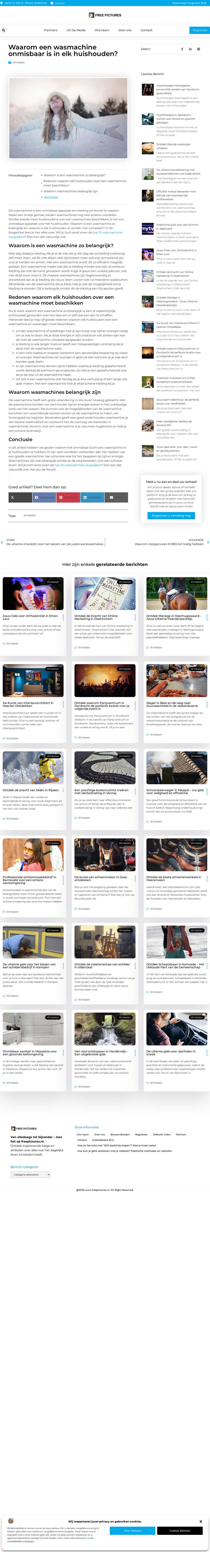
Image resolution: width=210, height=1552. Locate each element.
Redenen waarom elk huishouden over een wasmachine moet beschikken (84, 183)
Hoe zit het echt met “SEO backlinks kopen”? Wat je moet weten (116, 1145)
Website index (161, 1134)
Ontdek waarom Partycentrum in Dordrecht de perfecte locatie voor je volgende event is (178, 352)
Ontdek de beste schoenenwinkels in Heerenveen (173, 878)
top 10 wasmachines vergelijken (78, 465)
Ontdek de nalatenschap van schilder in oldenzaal (102, 966)
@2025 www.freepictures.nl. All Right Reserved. (105, 1190)
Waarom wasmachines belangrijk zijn (71, 191)
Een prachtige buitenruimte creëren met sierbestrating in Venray (101, 791)
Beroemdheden (120, 1134)
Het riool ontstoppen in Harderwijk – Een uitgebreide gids (101, 1053)
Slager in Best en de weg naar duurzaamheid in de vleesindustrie (172, 704)
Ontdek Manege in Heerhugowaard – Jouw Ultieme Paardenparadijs (176, 301)
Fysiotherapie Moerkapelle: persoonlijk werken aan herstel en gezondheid (177, 89)
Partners (50, 30)
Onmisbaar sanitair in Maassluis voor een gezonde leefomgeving (30, 1053)
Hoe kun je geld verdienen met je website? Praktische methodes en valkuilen (124, 1150)
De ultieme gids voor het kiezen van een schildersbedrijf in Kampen (29, 966)
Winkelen (19, 62)
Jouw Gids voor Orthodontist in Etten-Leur (31, 617)
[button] (201, 1521)
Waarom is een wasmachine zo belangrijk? (75, 175)
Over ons (125, 30)
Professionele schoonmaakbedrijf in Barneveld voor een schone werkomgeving (29, 880)
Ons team (102, 30)
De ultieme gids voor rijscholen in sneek (171, 1053)
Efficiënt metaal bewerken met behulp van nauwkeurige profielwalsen (176, 195)
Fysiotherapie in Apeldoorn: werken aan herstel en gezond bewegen (175, 118)
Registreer (141, 1134)
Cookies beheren (180, 1530)
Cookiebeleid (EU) (103, 1139)
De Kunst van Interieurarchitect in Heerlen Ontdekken (28, 704)
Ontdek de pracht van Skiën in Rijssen (31, 790)
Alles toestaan (133, 1530)
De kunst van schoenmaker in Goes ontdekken (100, 878)
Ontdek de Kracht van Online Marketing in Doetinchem (96, 617)
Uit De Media (76, 30)
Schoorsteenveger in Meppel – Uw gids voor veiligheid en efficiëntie (175, 791)
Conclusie (51, 197)
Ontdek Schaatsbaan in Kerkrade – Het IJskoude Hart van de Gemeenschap (175, 966)
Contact (146, 30)
